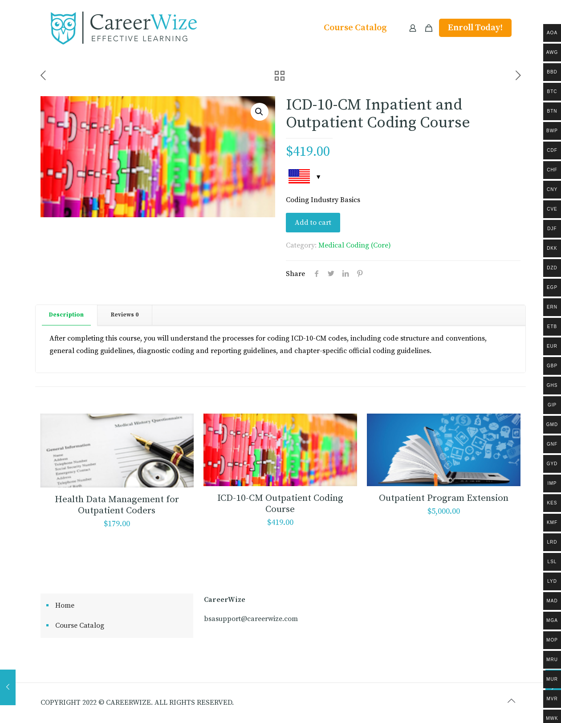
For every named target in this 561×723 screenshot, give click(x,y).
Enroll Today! (475, 27)
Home (64, 605)
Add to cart (313, 222)
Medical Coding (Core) (354, 245)
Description (66, 314)
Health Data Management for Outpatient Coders (117, 505)
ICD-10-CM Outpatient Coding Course (280, 503)
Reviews (124, 314)
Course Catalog (79, 625)
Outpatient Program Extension (443, 498)
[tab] (67, 315)
